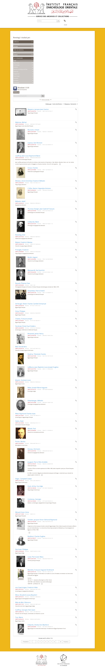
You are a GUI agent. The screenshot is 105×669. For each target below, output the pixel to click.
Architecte (16, 80)
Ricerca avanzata (45, 99)
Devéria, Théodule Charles (37, 354)
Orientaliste (16, 82)
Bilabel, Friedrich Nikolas (23, 242)
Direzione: (67, 104)
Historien (16, 67)
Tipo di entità (19, 50)
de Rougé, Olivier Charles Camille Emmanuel (30, 304)
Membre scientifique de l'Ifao (20, 69)
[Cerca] (43, 96)
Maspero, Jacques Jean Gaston (38, 109)
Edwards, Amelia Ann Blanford (38, 625)
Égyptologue (17, 63)
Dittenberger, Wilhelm (35, 401)
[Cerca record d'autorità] (27, 96)
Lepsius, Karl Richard (35, 143)
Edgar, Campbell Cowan (23, 479)
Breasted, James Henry (35, 334)
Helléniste (16, 71)
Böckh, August (33, 257)
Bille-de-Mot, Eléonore (23, 602)
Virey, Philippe (20, 311)
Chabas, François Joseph (23, 319)
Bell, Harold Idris (21, 347)
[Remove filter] (18, 92)
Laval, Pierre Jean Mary (35, 557)
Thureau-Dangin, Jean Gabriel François (41, 209)
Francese (16, 46)
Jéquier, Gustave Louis (23, 380)
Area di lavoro (64, 21)
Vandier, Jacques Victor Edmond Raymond (42, 520)
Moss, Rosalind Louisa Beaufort (26, 595)
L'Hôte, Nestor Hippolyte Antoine (39, 188)
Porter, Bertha (20, 442)
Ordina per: (49, 104)
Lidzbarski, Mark (33, 222)
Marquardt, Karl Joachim (36, 270)
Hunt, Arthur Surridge (35, 486)
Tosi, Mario (19, 617)
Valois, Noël (19, 421)
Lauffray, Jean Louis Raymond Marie (27, 156)
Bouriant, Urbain (33, 130)
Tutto (15, 52)
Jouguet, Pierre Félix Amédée (38, 462)
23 (60, 641)
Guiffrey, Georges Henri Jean (25, 610)
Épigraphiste (16, 74)
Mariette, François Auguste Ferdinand (41, 570)
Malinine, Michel (20, 122)
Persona (15, 54)
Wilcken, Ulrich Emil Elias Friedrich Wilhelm (30, 181)
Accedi (65, 24)
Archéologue (17, 65)
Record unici (16, 44)
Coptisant (16, 78)
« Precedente (25, 641)
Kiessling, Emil (20, 235)
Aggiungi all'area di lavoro (76, 109)
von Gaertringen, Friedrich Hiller (26, 587)
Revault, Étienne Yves (22, 283)
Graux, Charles (33, 168)
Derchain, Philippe (21, 549)
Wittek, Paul (32, 429)
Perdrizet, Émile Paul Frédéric (25, 326)
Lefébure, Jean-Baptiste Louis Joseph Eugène (43, 367)
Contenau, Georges (34, 499)
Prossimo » (66, 641)
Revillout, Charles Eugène (36, 536)
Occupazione (18, 58)
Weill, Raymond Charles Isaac (25, 414)
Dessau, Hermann (34, 449)
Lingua (16, 42)
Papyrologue (17, 76)
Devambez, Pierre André (36, 291)
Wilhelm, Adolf (20, 201)
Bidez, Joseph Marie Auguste (37, 388)
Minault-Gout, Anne (22, 512)
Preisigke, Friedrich (22, 250)
